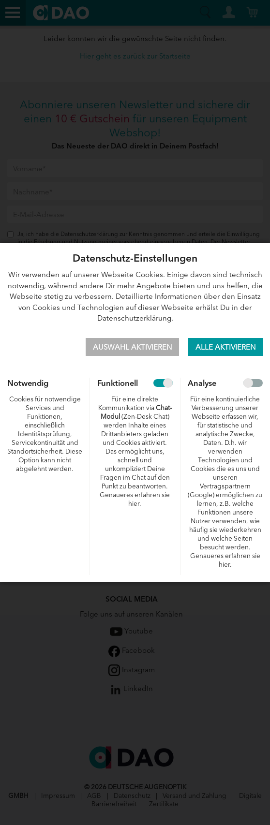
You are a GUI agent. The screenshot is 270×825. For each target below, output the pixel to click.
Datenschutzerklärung (134, 317)
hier (133, 503)
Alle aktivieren (225, 346)
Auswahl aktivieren (132, 346)
